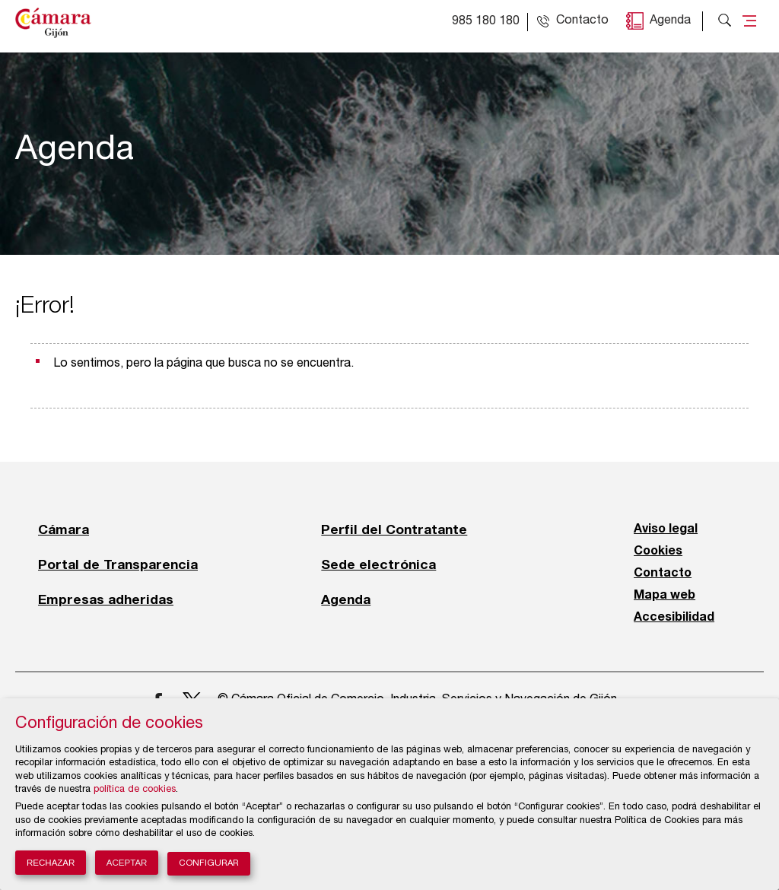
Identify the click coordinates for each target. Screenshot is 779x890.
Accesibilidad (674, 617)
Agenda (670, 21)
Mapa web (664, 595)
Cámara (63, 529)
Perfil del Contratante (394, 529)
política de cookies (135, 790)
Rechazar (51, 862)
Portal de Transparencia (118, 564)
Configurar (209, 864)
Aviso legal (666, 529)
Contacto (663, 573)
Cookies (658, 551)
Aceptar (127, 862)
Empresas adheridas (105, 599)
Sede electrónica (378, 564)
